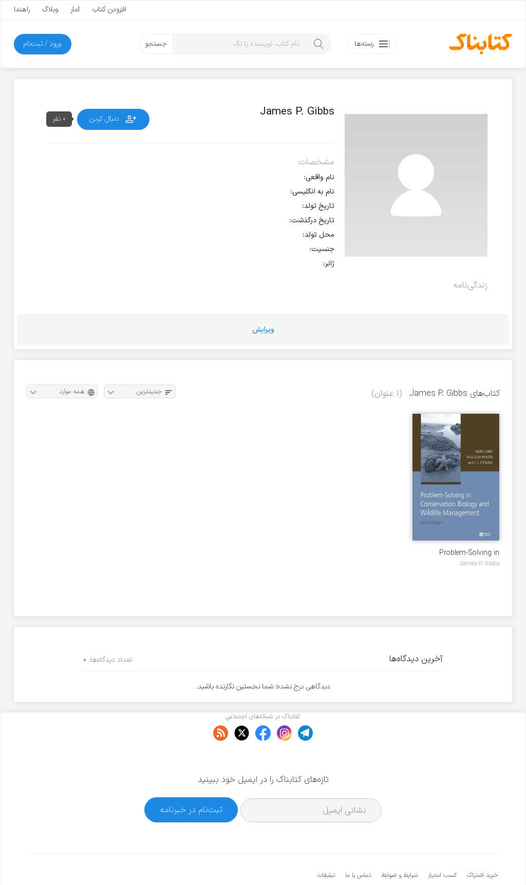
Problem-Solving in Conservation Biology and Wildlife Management (458, 553)
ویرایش (263, 329)
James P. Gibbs (479, 564)
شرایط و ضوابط (399, 844)
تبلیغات (326, 844)
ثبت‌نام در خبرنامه (191, 778)
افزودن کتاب (109, 9)
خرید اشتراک (482, 844)
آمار (75, 9)
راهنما (22, 9)
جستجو (156, 44)
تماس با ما (358, 844)
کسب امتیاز (442, 844)
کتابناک (444, 860)
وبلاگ (50, 9)
